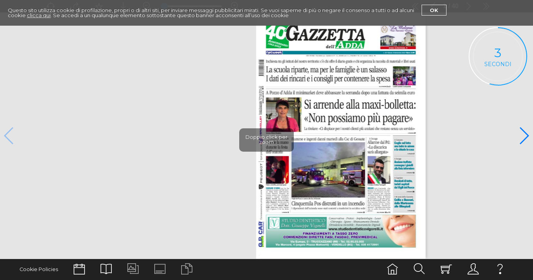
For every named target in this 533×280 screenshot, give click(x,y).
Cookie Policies (38, 269)
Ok (434, 10)
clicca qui (39, 15)
